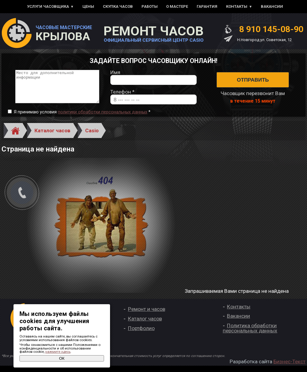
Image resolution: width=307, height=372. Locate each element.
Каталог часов (52, 137)
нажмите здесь (57, 352)
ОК (61, 358)
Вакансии (272, 6)
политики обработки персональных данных (102, 118)
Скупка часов (118, 6)
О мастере (177, 6)
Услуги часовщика (48, 6)
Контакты (236, 6)
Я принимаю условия (82, 118)
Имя (115, 75)
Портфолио (141, 334)
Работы (150, 6)
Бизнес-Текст (289, 368)
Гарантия (207, 6)
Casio (92, 137)
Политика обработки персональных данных (250, 334)
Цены (88, 6)
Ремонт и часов (146, 315)
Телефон (122, 95)
